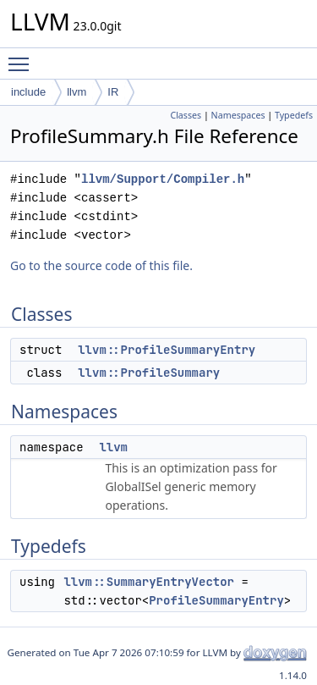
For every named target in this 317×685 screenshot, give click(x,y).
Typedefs (294, 115)
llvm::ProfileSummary (149, 372)
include (28, 92)
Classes (185, 115)
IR (112, 92)
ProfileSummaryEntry (216, 600)
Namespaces (238, 115)
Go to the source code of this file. (101, 265)
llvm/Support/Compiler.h (162, 179)
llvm (76, 92)
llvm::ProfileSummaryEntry (166, 349)
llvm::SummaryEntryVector (148, 581)
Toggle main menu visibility (22, 56)
